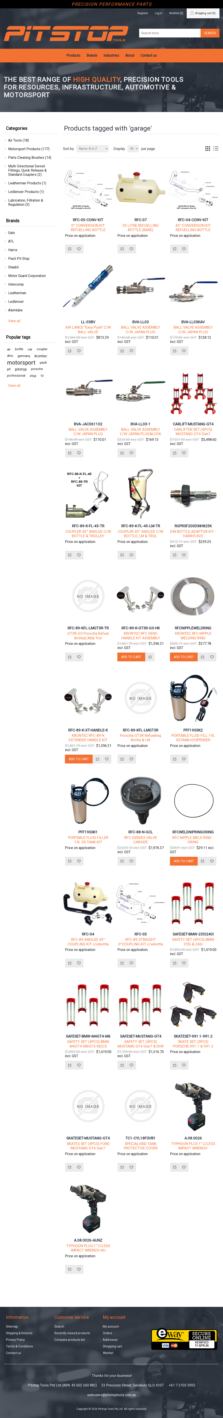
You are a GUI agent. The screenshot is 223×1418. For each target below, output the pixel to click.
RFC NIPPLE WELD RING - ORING (193, 839)
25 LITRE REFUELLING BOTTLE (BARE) (140, 227)
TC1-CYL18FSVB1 (140, 1138)
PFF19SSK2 (193, 730)
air (9, 349)
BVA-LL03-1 (141, 424)
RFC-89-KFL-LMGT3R (140, 730)
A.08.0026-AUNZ (88, 1240)
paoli (43, 363)
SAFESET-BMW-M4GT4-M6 (88, 1036)
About (129, 55)
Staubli (13, 267)
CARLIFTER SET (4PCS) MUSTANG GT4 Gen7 (193, 431)
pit (9, 369)
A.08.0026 (193, 1138)
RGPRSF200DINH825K (193, 526)
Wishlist (108, 1353)
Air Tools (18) (18, 140)
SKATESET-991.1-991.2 (193, 1036)
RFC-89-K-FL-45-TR (88, 526)
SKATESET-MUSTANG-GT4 (88, 1138)
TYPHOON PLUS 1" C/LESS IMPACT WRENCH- (193, 1145)
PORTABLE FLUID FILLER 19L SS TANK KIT (88, 839)
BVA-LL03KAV (193, 322)
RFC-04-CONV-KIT (193, 220)
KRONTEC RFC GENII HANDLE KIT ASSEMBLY (140, 635)
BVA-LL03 (140, 322)
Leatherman (17, 293)
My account (111, 1326)
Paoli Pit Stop (18, 258)
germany (24, 356)
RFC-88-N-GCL (140, 832)
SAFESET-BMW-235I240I (193, 934)
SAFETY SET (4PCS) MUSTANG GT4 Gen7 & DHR (141, 1043)
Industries (111, 55)
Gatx (11, 233)
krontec (41, 356)
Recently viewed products (72, 1333)
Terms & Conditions (19, 1346)
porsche (37, 369)
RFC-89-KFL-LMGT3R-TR (88, 628)
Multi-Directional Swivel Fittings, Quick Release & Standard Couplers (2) (27, 170)
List (215, 148)
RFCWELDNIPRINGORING (193, 832)
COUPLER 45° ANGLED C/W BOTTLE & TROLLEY (88, 533)
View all (14, 321)
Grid (207, 148)
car (30, 349)
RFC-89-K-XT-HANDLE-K (88, 730)
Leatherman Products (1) (27, 183)
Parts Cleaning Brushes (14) (29, 157)
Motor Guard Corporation (27, 276)
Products (73, 55)
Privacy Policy (15, 1339)
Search (59, 1326)
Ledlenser (16, 301)
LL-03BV (88, 322)
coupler (42, 349)
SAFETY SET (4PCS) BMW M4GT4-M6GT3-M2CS (88, 1043)
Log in (158, 13)
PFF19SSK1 (88, 832)
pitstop (21, 369)
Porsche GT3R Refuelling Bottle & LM (140, 737)
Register (143, 13)
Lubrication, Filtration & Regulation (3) (25, 202)
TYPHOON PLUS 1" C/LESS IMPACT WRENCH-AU (88, 1248)
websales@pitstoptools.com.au (111, 1395)
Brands (92, 55)
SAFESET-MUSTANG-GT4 (140, 1036)
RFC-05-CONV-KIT (88, 220)
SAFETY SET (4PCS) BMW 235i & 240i (193, 941)
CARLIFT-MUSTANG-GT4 (193, 424)
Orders (107, 1333)
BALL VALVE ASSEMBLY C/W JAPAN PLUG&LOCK (140, 431)
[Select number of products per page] (133, 148)
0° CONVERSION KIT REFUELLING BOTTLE (88, 227)
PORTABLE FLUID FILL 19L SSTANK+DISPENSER (193, 737)
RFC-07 (141, 220)
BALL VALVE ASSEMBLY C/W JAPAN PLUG (140, 329)
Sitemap (12, 1326)
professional (16, 376)
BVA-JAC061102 (88, 424)
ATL (11, 241)
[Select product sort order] (93, 148)
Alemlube (15, 310)
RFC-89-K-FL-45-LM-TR (140, 526)
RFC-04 (88, 934)
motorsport (21, 362)
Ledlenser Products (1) (26, 192)
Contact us (148, 55)
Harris (12, 250)
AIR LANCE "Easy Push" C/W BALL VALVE (88, 329)
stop (33, 376)
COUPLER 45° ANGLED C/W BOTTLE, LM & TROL (140, 533)
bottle (19, 349)
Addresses (110, 1339)
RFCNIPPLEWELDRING (193, 628)
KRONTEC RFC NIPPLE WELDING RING (193, 635)
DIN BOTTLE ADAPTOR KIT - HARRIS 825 (193, 533)
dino (10, 356)
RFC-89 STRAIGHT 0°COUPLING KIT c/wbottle (140, 941)
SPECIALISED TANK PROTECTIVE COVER (141, 1145)
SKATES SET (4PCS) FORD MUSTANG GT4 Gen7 (88, 1145)
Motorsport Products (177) (29, 149)
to (42, 376)
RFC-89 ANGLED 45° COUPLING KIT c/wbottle (88, 941)
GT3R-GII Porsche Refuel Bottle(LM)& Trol (88, 635)
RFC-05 (141, 934)
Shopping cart (112, 1346)
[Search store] (170, 33)
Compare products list (69, 1339)
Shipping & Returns (19, 1333)
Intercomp (16, 284)
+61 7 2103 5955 (182, 1385)
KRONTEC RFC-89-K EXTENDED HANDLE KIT (88, 737)
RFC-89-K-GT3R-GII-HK (141, 628)
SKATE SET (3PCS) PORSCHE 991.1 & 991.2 (193, 1043)
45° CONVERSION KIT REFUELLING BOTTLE (193, 227)
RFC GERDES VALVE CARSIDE (140, 839)
